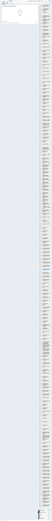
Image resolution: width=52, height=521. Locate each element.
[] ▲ (50, 520)
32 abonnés (48, 2)
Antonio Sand (42, 518)
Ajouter (48, 510)
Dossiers (12, 3)
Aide (8, 520)
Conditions (3, 520)
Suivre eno (6, 520)
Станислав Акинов (43, 512)
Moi (9, 3)
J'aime (6, 22)
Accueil (6, 3)
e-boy (41, 514)
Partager (13, 22)
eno (40, 516)
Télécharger (16, 22)
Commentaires (10, 22)
